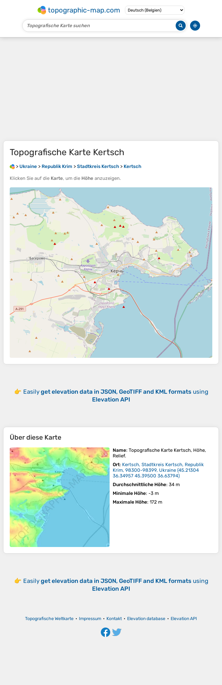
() (158, 470)
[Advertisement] (111, 89)
